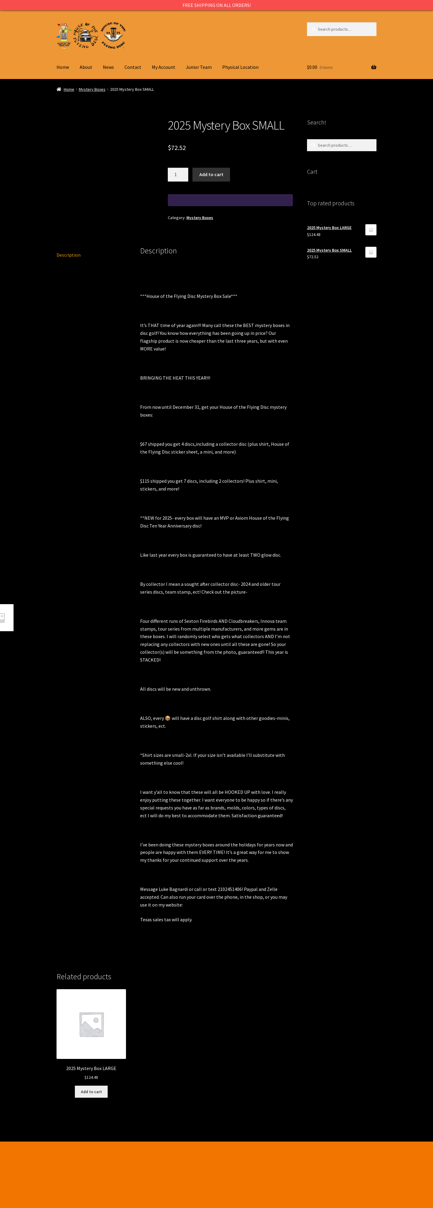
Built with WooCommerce (83, 1173)
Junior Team (199, 67)
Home (63, 67)
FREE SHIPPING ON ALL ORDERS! (217, 5)
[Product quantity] (178, 175)
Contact (132, 67)
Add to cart (211, 174)
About (86, 67)
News (108, 67)
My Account (163, 67)
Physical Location (240, 67)
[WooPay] (230, 200)
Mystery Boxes (92, 89)
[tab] (91, 255)
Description (69, 255)
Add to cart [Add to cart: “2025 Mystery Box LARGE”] (91, 1091)
